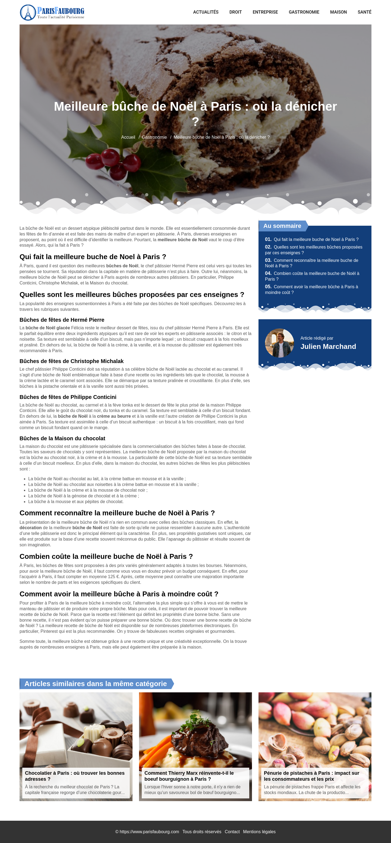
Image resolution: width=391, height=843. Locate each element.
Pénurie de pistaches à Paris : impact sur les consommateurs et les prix (311, 776)
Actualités (206, 12)
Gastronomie (304, 12)
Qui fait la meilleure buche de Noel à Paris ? (312, 239)
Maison (338, 12)
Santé (364, 12)
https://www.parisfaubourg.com (149, 831)
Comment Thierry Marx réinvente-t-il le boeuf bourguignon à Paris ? (189, 776)
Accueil (128, 137)
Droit (235, 12)
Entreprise (265, 12)
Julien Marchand (328, 346)
